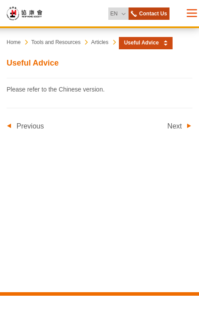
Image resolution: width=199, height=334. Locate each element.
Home (14, 42)
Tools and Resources (56, 42)
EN (119, 12)
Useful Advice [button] (141, 43)
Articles (99, 42)
